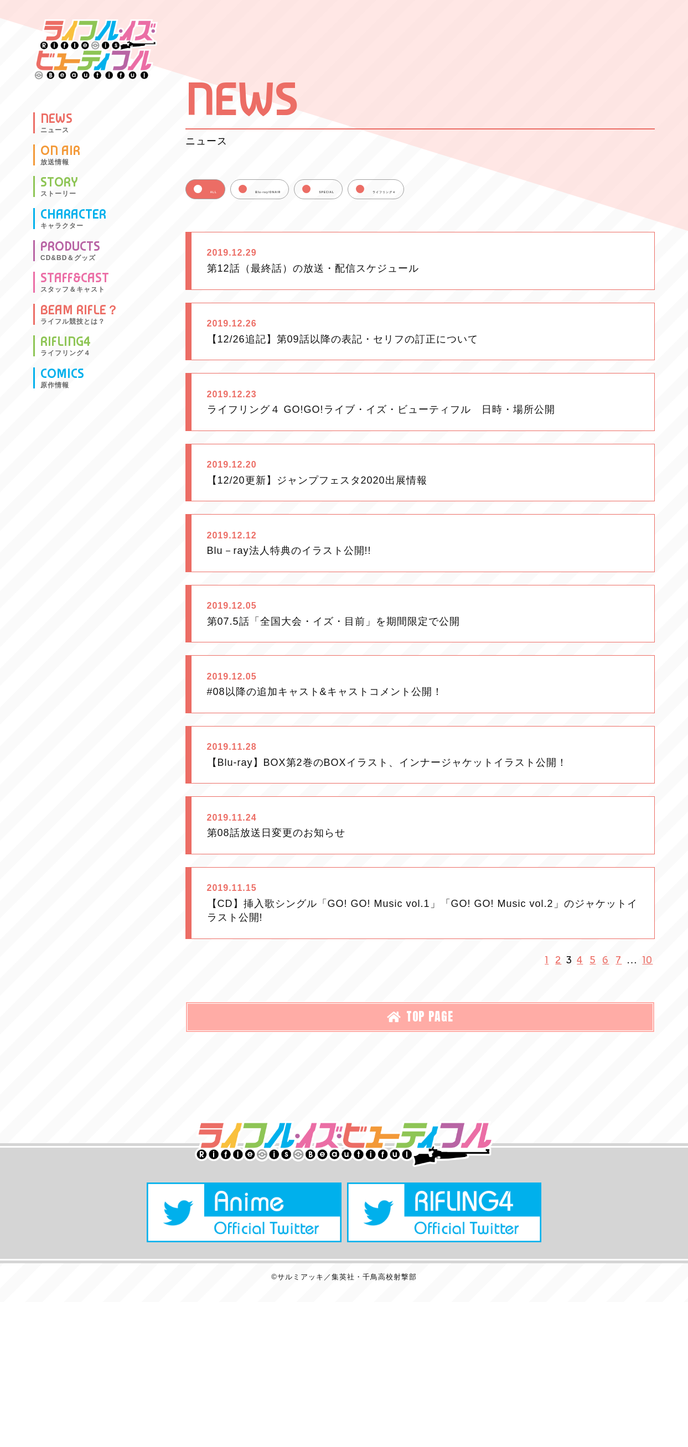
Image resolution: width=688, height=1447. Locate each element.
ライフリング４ (531, 190)
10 (649, 1130)
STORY (59, 186)
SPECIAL (426, 190)
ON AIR (60, 154)
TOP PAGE (420, 1191)
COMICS (62, 377)
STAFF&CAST (74, 282)
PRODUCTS (70, 250)
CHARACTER (73, 218)
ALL (225, 190)
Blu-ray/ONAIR (320, 190)
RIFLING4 (65, 345)
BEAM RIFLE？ (79, 314)
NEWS (56, 122)
